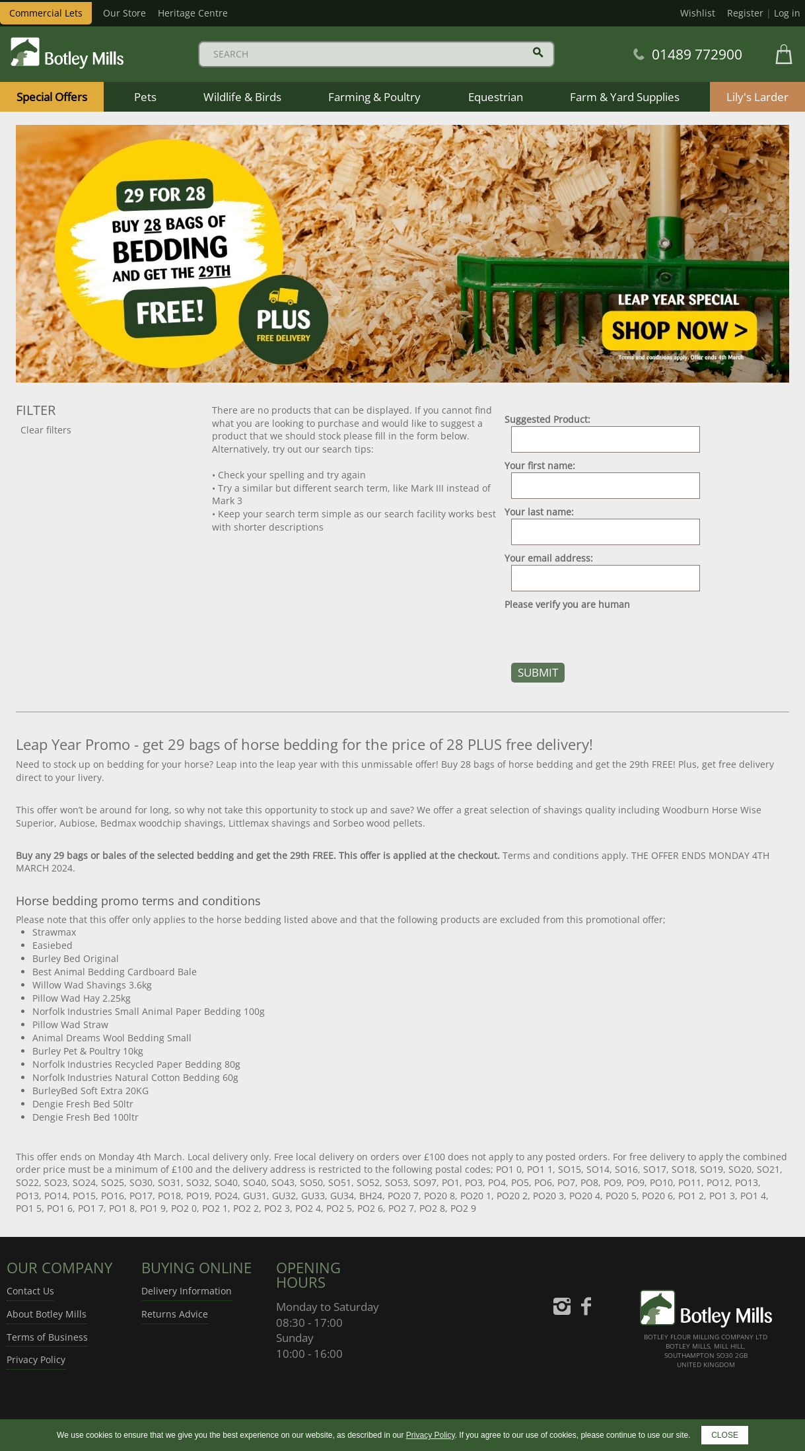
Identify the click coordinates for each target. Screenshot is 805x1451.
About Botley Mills (47, 1314)
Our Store (124, 13)
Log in (787, 13)
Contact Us (30, 1290)
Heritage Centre (193, 13)
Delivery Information (186, 1290)
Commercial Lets (46, 13)
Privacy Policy (36, 1359)
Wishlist (697, 13)
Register (745, 13)
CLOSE (724, 1435)
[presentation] (605, 637)
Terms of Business (47, 1337)
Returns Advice (174, 1314)
